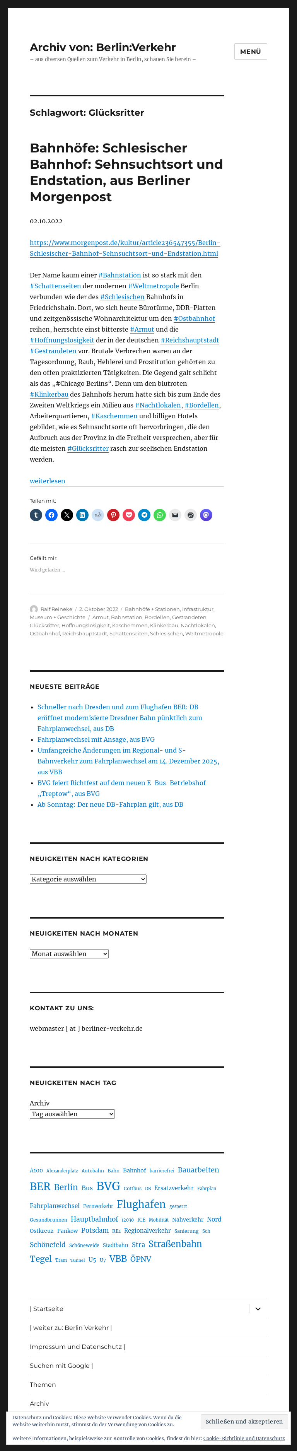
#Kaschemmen (114, 416)
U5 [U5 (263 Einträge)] (92, 1259)
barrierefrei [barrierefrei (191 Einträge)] (162, 1171)
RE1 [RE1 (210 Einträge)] (116, 1231)
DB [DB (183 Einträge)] (148, 1188)
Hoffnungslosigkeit (85, 625)
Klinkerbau (164, 625)
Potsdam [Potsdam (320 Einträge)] (95, 1231)
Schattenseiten (128, 633)
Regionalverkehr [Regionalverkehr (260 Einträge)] (147, 1230)
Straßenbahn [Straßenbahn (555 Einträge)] (175, 1244)
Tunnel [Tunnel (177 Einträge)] (77, 1260)
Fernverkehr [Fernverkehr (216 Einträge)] (98, 1206)
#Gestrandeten (53, 351)
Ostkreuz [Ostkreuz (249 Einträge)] (42, 1230)
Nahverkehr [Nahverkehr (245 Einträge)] (187, 1219)
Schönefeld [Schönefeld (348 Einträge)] (48, 1245)
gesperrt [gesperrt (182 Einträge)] (178, 1206)
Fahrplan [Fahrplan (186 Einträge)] (206, 1188)
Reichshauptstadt (84, 633)
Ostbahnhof (45, 633)
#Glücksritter (88, 448)
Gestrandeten (189, 617)
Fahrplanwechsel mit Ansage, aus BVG (96, 739)
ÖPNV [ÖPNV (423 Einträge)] (140, 1259)
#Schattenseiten (55, 286)
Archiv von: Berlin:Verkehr (103, 47)
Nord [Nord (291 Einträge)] (214, 1219)
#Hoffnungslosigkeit (62, 340)
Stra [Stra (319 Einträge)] (138, 1245)
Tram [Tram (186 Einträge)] (61, 1260)
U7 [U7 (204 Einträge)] (103, 1260)
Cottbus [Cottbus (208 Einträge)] (133, 1188)
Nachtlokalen (198, 625)
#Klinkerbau (49, 394)
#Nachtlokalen (158, 405)
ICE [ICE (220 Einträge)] (141, 1220)
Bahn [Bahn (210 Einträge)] (113, 1171)
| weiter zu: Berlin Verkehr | (71, 1327)
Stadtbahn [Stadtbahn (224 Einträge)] (115, 1245)
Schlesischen (166, 633)
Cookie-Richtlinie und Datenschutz (244, 1438)
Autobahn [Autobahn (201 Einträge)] (93, 1171)
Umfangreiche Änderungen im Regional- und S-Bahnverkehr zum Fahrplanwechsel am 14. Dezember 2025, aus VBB (128, 761)
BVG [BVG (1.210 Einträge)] (108, 1186)
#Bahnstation (119, 275)
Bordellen (157, 617)
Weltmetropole (204, 633)
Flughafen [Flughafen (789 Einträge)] (141, 1204)
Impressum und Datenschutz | (77, 1346)
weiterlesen (47, 481)
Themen (43, 1384)
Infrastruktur (197, 609)
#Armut (142, 329)
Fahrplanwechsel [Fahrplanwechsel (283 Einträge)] (55, 1206)
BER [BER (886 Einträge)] (40, 1186)
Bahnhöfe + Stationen (152, 609)
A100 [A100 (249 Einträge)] (36, 1170)
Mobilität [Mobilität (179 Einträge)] (159, 1220)
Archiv (40, 1103)
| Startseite (46, 1308)
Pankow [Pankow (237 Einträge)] (67, 1231)
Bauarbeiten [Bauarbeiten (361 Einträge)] (198, 1170)
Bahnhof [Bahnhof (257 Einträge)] (134, 1170)
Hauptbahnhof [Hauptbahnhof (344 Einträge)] (94, 1219)
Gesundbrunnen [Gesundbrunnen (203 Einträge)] (48, 1220)
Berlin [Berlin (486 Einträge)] (66, 1187)
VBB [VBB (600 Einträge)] (118, 1258)
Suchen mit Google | (61, 1365)
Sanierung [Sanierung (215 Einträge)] (186, 1231)
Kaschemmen (130, 625)
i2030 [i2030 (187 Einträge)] (128, 1220)
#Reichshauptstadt (189, 340)
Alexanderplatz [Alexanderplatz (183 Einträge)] (62, 1171)
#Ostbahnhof (194, 318)
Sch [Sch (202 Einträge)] (206, 1231)
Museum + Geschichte (57, 617)
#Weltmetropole (153, 286)
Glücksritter (44, 625)
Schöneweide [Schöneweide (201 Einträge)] (84, 1245)
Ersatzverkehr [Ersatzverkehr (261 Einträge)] (174, 1188)
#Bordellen (201, 405)
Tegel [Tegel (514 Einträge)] (41, 1259)
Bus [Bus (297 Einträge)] (87, 1188)
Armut (100, 617)
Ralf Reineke (56, 609)
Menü (250, 51)
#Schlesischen (122, 297)
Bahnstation (126, 617)
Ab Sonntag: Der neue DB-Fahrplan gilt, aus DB (110, 804)
